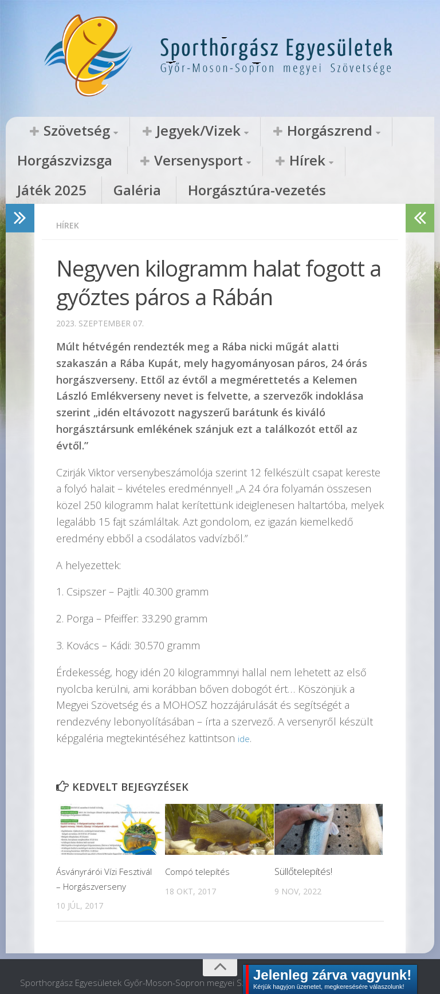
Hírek (138, 161)
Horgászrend (248, 131)
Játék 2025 (201, 161)
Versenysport (57, 161)
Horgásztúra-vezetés (346, 161)
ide (245, 711)
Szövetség (60, 131)
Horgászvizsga (340, 131)
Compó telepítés (200, 844)
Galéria (260, 161)
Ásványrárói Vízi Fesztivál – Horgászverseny (90, 859)
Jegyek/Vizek (151, 131)
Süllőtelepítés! (303, 844)
